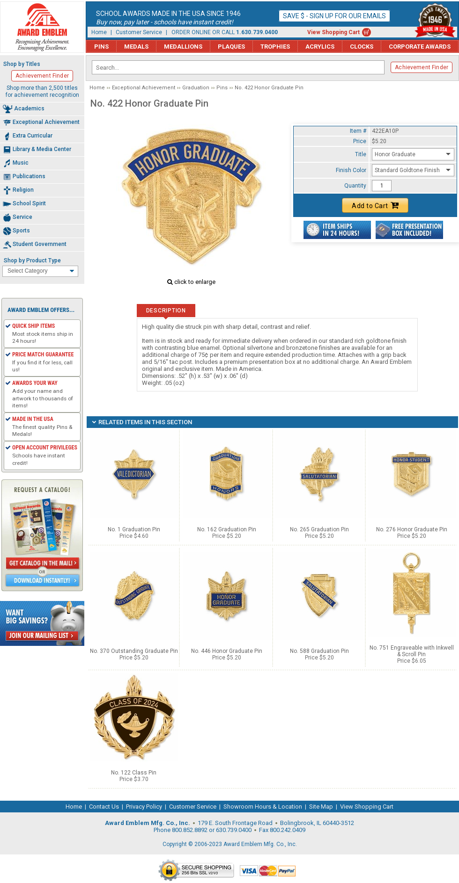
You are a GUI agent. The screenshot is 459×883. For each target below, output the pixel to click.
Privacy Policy (144, 806)
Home (99, 32)
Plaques (231, 46)
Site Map (321, 806)
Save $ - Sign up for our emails (334, 16)
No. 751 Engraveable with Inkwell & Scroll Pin (412, 651)
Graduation (195, 88)
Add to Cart (375, 205)
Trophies (275, 46)
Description (166, 310)
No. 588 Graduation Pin (319, 651)
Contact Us (104, 806)
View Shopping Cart (333, 32)
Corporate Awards (420, 46)
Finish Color (351, 170)
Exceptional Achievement (143, 88)
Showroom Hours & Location (262, 806)
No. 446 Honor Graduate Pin (226, 651)
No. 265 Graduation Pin (319, 529)
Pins (101, 46)
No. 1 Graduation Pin (134, 529)
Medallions (183, 46)
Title (360, 154)
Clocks (361, 46)
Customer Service (139, 32)
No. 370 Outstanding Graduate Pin (134, 651)
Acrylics (319, 46)
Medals (136, 46)
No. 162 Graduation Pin (226, 529)
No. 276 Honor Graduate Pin (411, 529)
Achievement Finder (421, 67)
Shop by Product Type (32, 260)
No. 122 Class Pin (133, 772)
